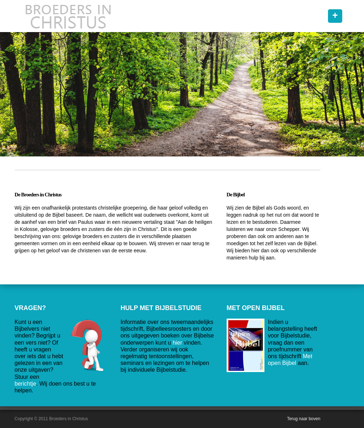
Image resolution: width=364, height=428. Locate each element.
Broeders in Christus (68, 16)
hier (177, 343)
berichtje (25, 384)
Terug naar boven (303, 418)
